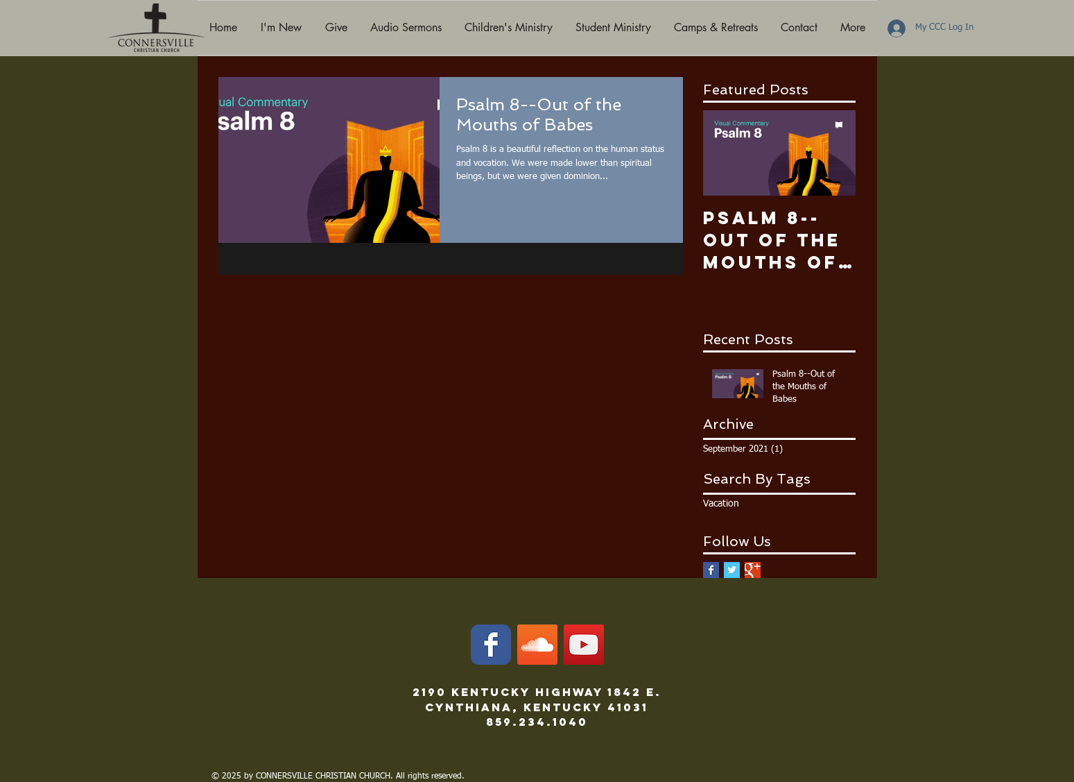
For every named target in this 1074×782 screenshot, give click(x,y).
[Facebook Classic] (491, 644)
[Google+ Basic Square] (753, 570)
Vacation (721, 504)
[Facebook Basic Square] (711, 570)
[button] (281, 28)
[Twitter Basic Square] (732, 570)
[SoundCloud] (537, 644)
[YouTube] (584, 644)
